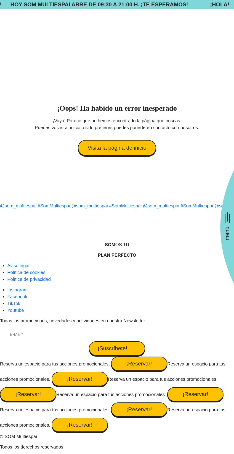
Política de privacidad (29, 279)
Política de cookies (26, 272)
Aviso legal (18, 265)
